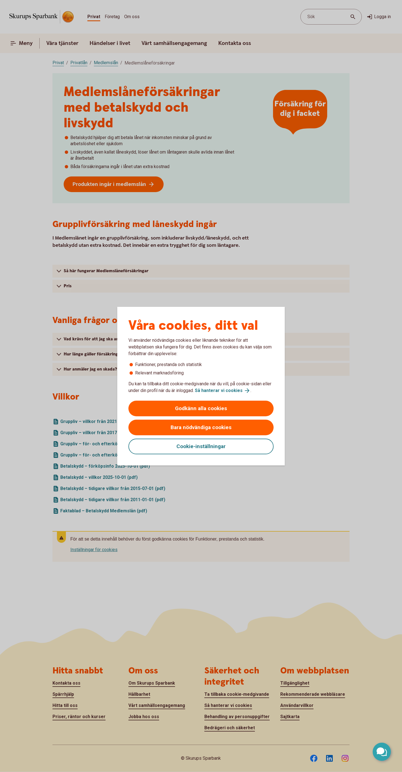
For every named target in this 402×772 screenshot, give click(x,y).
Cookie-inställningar (201, 446)
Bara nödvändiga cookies (201, 427)
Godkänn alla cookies (201, 408)
